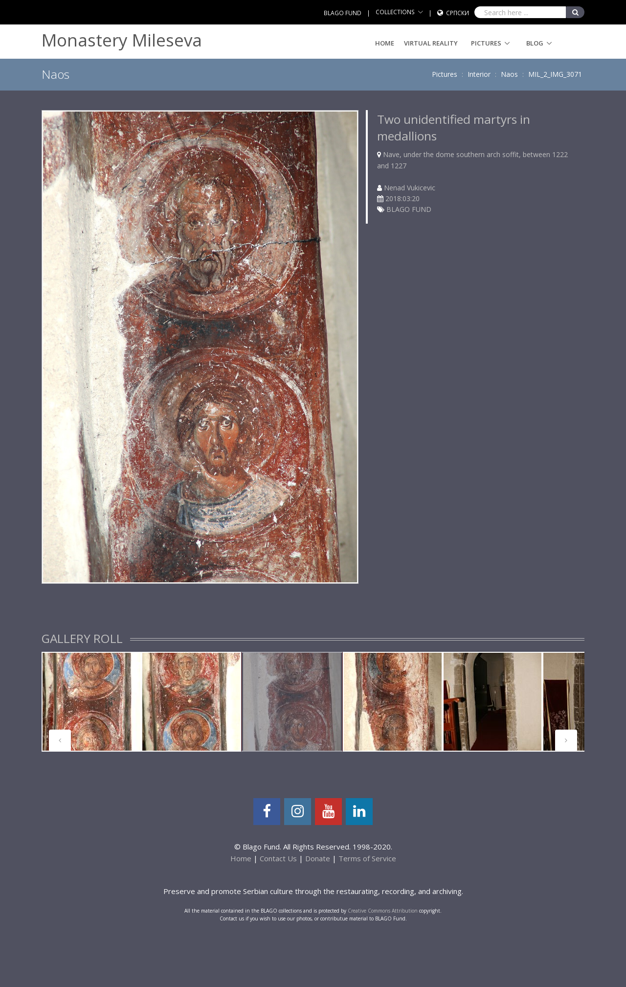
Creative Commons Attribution (383, 910)
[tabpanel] (91, 702)
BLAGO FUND (342, 13)
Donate (317, 858)
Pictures (486, 43)
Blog (534, 43)
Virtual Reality (431, 43)
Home (384, 43)
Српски (457, 13)
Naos (509, 74)
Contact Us (278, 858)
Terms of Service (367, 858)
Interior (479, 74)
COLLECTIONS (395, 12)
